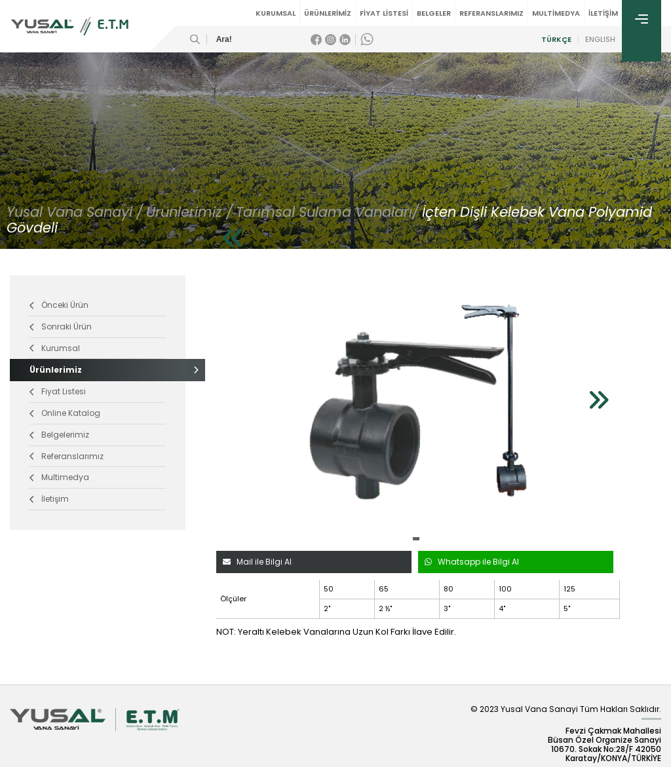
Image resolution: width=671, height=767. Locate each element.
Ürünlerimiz (97, 369)
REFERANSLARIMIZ (491, 13)
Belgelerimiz (59, 434)
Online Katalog (64, 413)
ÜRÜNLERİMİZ (327, 13)
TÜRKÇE (556, 39)
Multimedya (59, 477)
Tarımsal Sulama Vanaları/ (327, 211)
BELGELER (434, 13)
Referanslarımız (66, 456)
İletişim (49, 498)
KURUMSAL (276, 13)
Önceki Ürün (58, 304)
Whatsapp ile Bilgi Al (472, 561)
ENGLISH (600, 39)
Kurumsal (54, 348)
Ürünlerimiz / (189, 211)
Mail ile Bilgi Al (257, 561)
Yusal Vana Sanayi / (75, 211)
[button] (416, 538)
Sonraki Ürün (60, 326)
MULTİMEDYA (556, 13)
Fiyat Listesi (57, 391)
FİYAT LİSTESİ (384, 13)
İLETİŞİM (603, 13)
